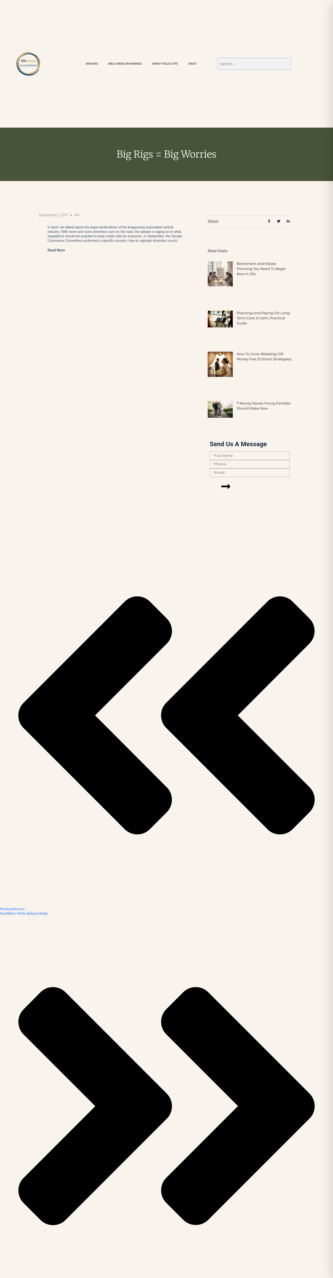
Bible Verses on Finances (125, 63)
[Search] (303, 64)
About (192, 63)
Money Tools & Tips (165, 63)
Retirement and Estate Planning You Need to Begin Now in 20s (261, 269)
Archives (92, 63)
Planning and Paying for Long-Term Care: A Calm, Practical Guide (264, 318)
